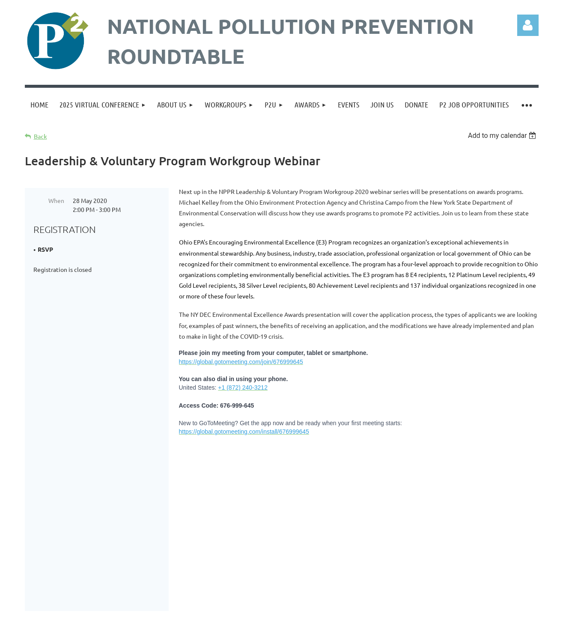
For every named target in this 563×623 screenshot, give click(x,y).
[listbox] (503, 135)
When (56, 200)
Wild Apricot (436, 612)
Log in (528, 25)
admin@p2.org (314, 512)
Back (40, 136)
